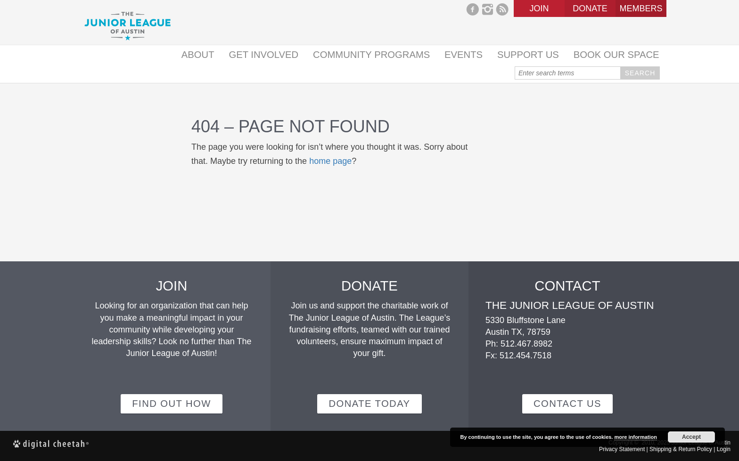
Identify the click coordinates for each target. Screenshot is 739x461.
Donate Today (369, 403)
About (197, 54)
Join (539, 8)
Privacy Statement (622, 449)
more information (635, 437)
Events (463, 54)
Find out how (171, 403)
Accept (691, 437)
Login (724, 449)
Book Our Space (616, 54)
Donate (590, 8)
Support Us (528, 54)
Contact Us (567, 403)
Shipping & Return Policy (680, 449)
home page (330, 161)
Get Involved (263, 54)
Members (640, 8)
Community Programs (371, 54)
